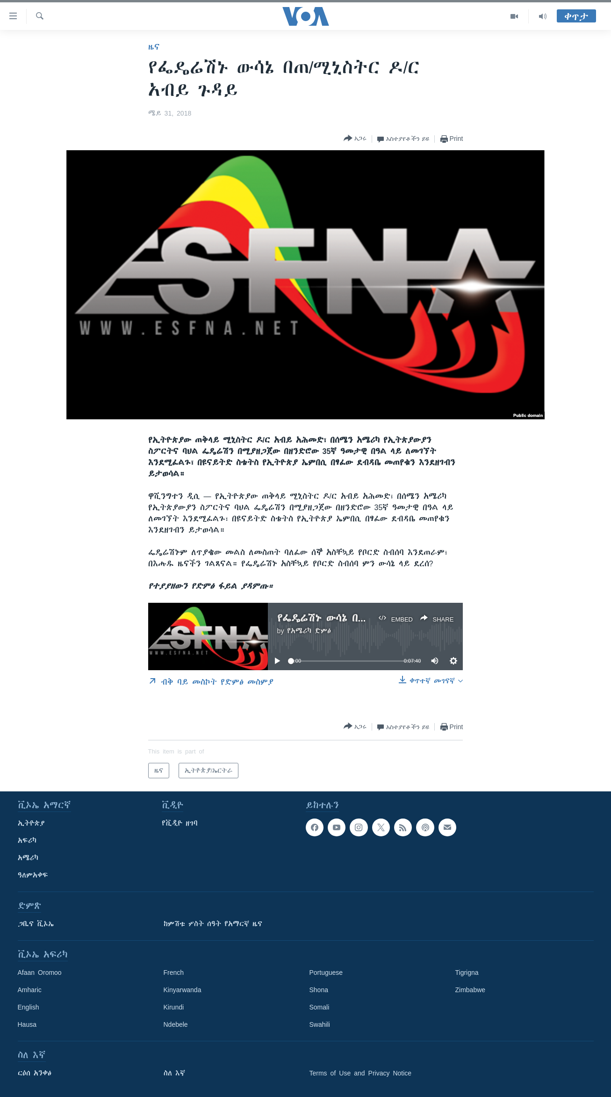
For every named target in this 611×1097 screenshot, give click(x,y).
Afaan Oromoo (40, 972)
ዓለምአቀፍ (33, 875)
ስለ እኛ (174, 1073)
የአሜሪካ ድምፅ (309, 631)
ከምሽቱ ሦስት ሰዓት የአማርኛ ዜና (213, 924)
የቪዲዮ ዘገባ (180, 823)
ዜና (154, 46)
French (174, 972)
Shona (318, 990)
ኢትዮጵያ (31, 823)
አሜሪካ (28, 858)
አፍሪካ (27, 840)
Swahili (319, 1024)
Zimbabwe (470, 990)
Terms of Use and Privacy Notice (360, 1073)
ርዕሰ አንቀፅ (34, 1073)
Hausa (27, 1024)
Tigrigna (467, 972)
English (28, 1007)
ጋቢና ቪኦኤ (36, 924)
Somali (319, 1007)
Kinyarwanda (182, 990)
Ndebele (176, 1024)
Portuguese (326, 972)
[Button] (355, 139)
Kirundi (174, 1007)
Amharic (30, 990)
